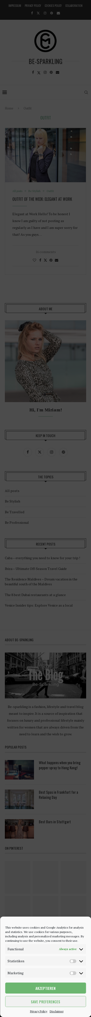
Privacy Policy (38, 1011)
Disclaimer (57, 1011)
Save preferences (45, 1001)
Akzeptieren (45, 988)
